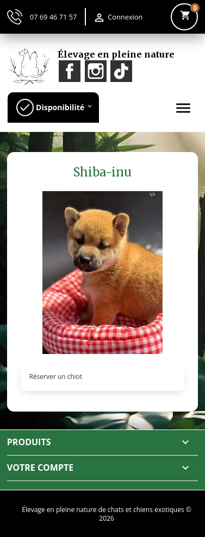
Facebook (69, 71)
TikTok (121, 71)
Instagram (96, 71)
